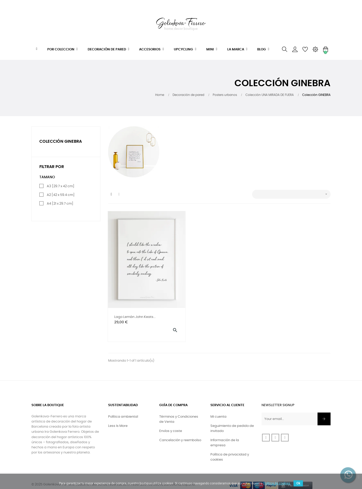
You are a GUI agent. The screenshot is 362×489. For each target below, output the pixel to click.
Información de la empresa (224, 433)
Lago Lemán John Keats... (135, 306)
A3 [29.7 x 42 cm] (60, 186)
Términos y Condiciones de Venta (178, 409)
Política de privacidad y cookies (229, 447)
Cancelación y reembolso (180, 430)
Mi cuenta (218, 407)
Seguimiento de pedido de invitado (232, 419)
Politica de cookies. (277, 483)
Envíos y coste (170, 421)
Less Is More (118, 416)
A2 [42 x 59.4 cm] (61, 195)
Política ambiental (123, 407)
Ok (298, 483)
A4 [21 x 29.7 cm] (60, 203)
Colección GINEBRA (60, 141)
